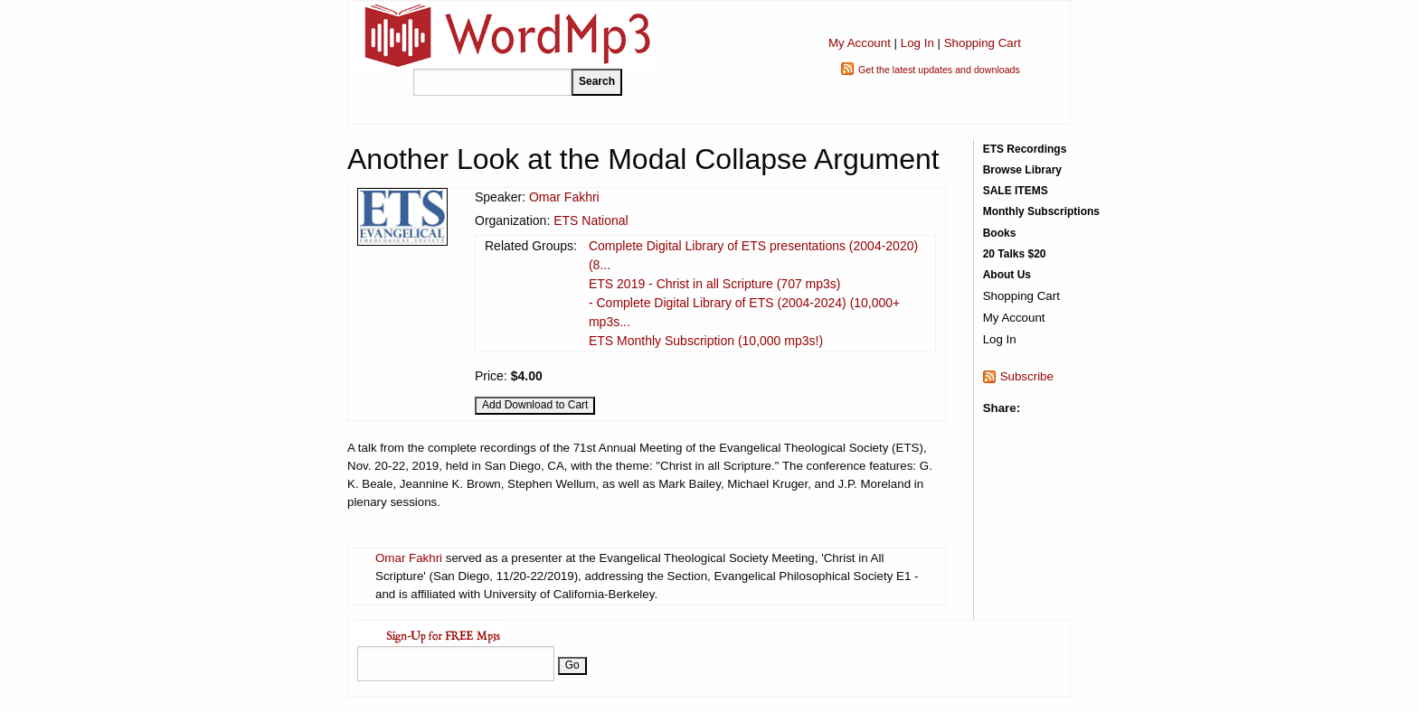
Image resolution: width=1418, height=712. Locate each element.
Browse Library (1022, 170)
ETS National (590, 220)
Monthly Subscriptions (1041, 211)
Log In (917, 43)
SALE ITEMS (1015, 190)
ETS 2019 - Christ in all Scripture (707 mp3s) (715, 283)
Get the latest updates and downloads (939, 69)
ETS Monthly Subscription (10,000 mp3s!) (706, 340)
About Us (1007, 274)
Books (999, 233)
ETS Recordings (1025, 149)
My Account (859, 43)
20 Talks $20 (1014, 254)
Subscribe (1027, 376)
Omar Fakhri (564, 197)
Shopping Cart (982, 43)
